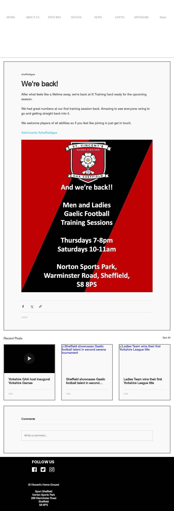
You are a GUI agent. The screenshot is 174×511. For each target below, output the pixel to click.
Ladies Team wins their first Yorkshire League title (143, 381)
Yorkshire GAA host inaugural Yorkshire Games (29, 381)
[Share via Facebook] (23, 306)
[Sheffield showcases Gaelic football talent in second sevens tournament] (87, 359)
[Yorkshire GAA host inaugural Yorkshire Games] (29, 359)
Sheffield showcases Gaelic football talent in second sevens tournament (85, 381)
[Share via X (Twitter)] (31, 306)
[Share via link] (40, 306)
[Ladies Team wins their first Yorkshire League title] (144, 359)
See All (166, 337)
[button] (76, 15)
